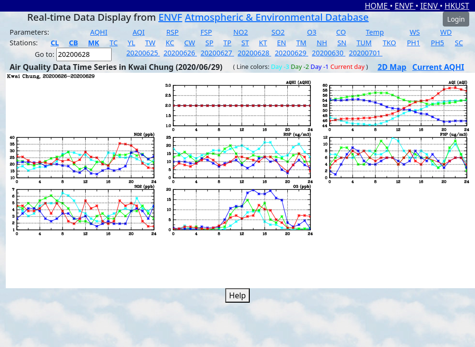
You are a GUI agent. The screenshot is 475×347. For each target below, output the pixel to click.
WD (446, 32)
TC (114, 42)
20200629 (291, 52)
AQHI (98, 32)
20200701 (366, 52)
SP (209, 42)
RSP (173, 32)
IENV (429, 5)
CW (189, 42)
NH (322, 42)
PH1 (413, 42)
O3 (311, 32)
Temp (375, 32)
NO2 (240, 32)
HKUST (457, 5)
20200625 (143, 52)
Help (237, 295)
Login (456, 19)
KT (263, 42)
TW (150, 42)
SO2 (277, 32)
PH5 (437, 42)
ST (245, 42)
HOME (377, 5)
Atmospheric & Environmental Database (277, 17)
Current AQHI (438, 67)
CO (341, 32)
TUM (364, 42)
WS (415, 32)
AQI (139, 32)
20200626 (180, 52)
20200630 (329, 52)
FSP (206, 32)
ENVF (405, 5)
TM (301, 42)
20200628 (254, 52)
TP (227, 42)
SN (342, 42)
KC (170, 42)
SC (459, 42)
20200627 (217, 52)
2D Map (392, 67)
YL (131, 42)
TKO (389, 42)
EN (281, 42)
